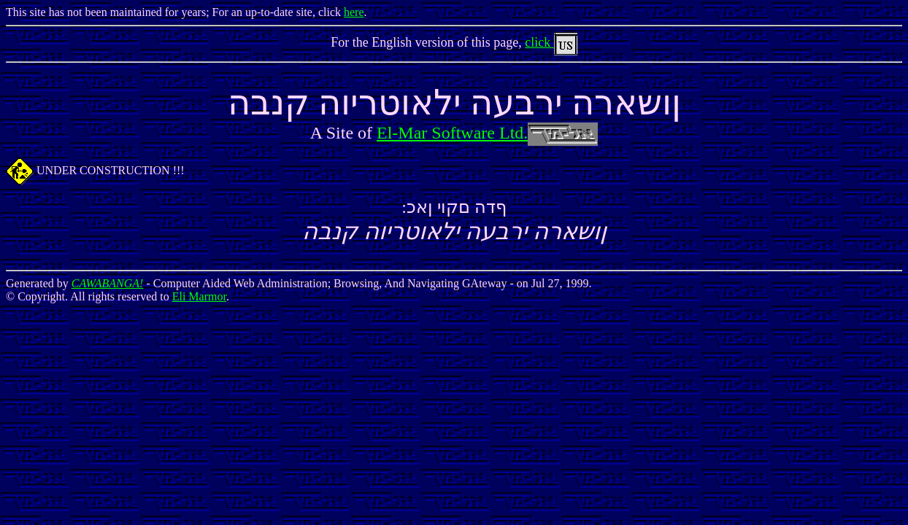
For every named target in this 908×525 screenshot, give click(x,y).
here (354, 12)
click (551, 42)
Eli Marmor (199, 296)
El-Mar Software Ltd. (487, 132)
